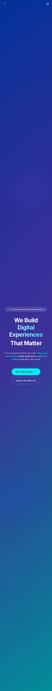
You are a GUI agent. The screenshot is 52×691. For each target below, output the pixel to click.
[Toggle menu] (47, 3)
